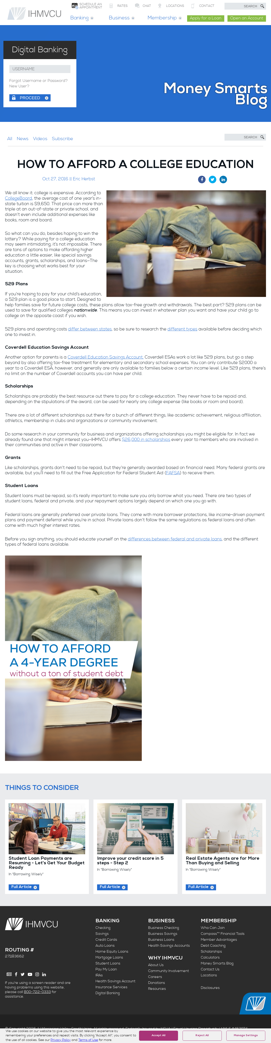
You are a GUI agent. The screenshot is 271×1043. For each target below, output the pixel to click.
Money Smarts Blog (217, 963)
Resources (157, 988)
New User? (19, 86)
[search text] (245, 6)
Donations (156, 982)
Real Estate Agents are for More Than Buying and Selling (222, 861)
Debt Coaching (213, 945)
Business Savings (162, 933)
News (22, 139)
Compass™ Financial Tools (223, 933)
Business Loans (161, 939)
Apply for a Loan (205, 18)
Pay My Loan (106, 969)
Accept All (158, 1035)
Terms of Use (88, 1040)
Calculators (210, 957)
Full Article (21, 887)
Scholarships (211, 951)
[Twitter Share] (212, 179)
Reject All (202, 1035)
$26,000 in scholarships (146, 439)
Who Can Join (213, 927)
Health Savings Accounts (169, 945)
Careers (155, 977)
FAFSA (173, 473)
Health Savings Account (115, 981)
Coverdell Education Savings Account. (106, 357)
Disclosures (210, 987)
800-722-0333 (37, 992)
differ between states (90, 329)
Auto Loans (105, 945)
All (9, 139)
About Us (156, 965)
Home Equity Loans (111, 951)
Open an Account (246, 18)
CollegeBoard (18, 198)
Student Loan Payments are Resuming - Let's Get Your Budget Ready (47, 863)
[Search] (245, 137)
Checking (103, 927)
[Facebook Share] (202, 179)
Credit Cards (106, 939)
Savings (102, 933)
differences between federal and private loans (175, 539)
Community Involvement (168, 971)
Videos (40, 139)
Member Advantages (219, 939)
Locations (209, 975)
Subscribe (62, 139)
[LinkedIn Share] (223, 179)
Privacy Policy (61, 1040)
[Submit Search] (262, 6)
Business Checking (163, 927)
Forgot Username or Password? (38, 81)
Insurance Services (111, 987)
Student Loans (107, 963)
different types (182, 329)
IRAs (99, 975)
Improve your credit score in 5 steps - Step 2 (130, 861)
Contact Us (210, 969)
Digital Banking (107, 993)
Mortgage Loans (109, 957)
